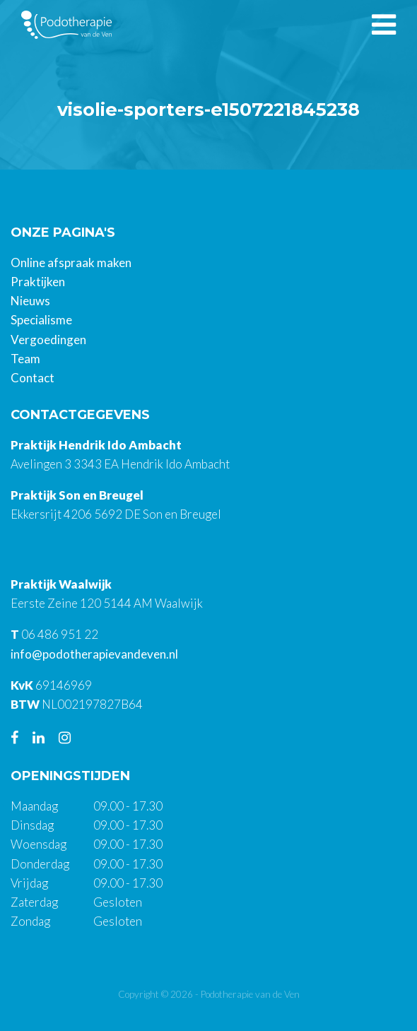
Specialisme (41, 319)
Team (25, 358)
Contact (32, 377)
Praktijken (38, 281)
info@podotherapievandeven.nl (94, 654)
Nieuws (30, 300)
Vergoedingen (48, 339)
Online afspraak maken (71, 262)
